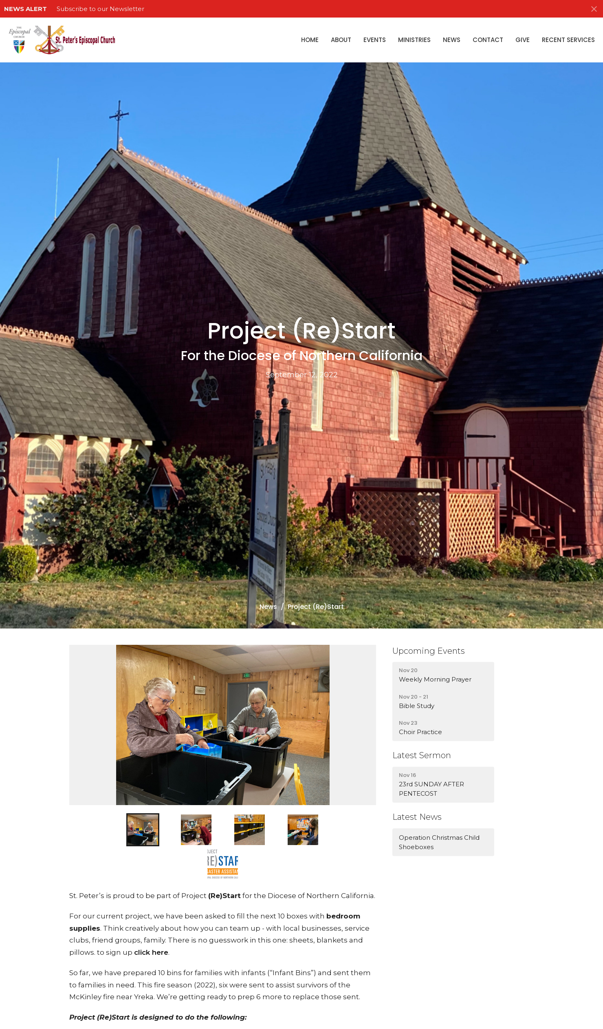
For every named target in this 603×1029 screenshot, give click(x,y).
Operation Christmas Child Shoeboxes (439, 842)
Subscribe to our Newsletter (100, 9)
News (451, 39)
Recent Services (568, 39)
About (341, 39)
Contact (488, 39)
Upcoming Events (428, 651)
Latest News (417, 817)
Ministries (414, 39)
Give (522, 39)
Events (374, 39)
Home (310, 39)
